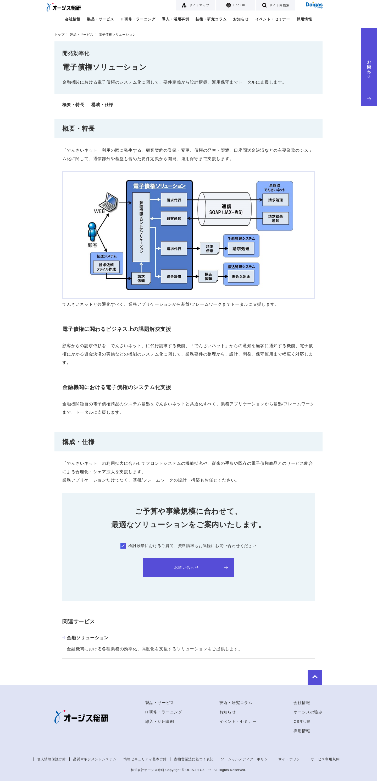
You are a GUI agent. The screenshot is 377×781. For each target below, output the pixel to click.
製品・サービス (100, 19)
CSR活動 (302, 721)
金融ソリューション (85, 637)
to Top (307, 677)
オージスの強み (308, 712)
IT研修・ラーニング (138, 19)
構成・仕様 (102, 104)
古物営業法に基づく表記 (194, 759)
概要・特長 (73, 104)
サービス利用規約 (325, 759)
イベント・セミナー (272, 19)
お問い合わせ (369, 79)
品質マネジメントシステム (95, 759)
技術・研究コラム (211, 19)
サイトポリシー (291, 759)
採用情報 (304, 19)
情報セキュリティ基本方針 (145, 759)
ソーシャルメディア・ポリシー (246, 759)
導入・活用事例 (175, 19)
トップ (59, 34)
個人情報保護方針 (51, 759)
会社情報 (72, 19)
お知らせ (240, 19)
